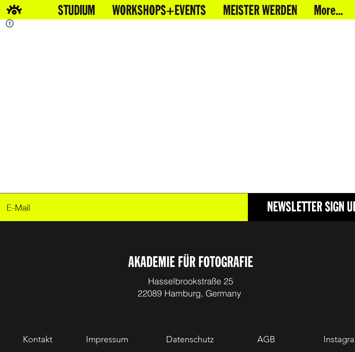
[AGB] (266, 339)
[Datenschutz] (190, 339)
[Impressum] (107, 339)
